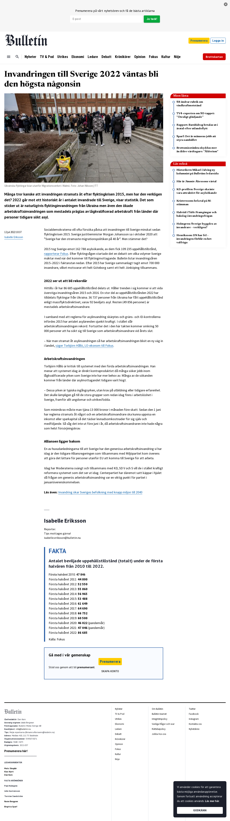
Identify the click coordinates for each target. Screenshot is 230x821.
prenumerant (86, 667)
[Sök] (17, 56)
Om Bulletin (157, 708)
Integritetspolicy (159, 718)
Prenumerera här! (15, 751)
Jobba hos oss (159, 734)
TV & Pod (47, 57)
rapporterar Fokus (56, 254)
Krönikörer (123, 57)
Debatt (106, 57)
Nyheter (30, 57)
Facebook (194, 713)
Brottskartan (214, 57)
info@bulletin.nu (23, 729)
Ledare (93, 57)
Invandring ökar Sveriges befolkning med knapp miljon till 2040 (100, 492)
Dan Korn (8, 775)
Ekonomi (78, 57)
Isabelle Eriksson (13, 237)
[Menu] (8, 56)
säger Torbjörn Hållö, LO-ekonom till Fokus (84, 345)
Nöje (177, 57)
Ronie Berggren (11, 801)
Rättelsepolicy (158, 729)
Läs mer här (212, 801)
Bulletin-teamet (159, 713)
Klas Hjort (9, 771)
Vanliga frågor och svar (163, 723)
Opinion (139, 57)
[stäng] (225, 4)
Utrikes (62, 57)
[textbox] (103, 358)
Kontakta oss (195, 723)
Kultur (165, 57)
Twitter (192, 708)
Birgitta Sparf (10, 806)
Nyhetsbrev (194, 729)
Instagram (194, 718)
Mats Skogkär (10, 768)
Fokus (153, 57)
